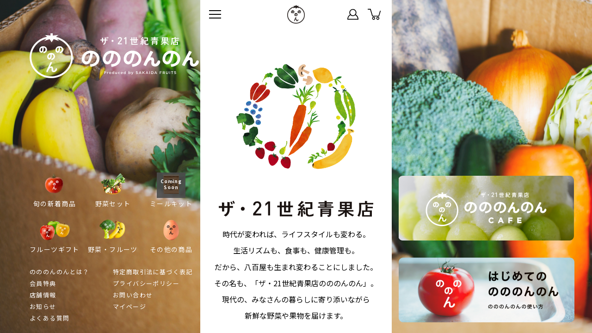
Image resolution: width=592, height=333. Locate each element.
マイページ (353, 14)
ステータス (332, 14)
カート (374, 14)
